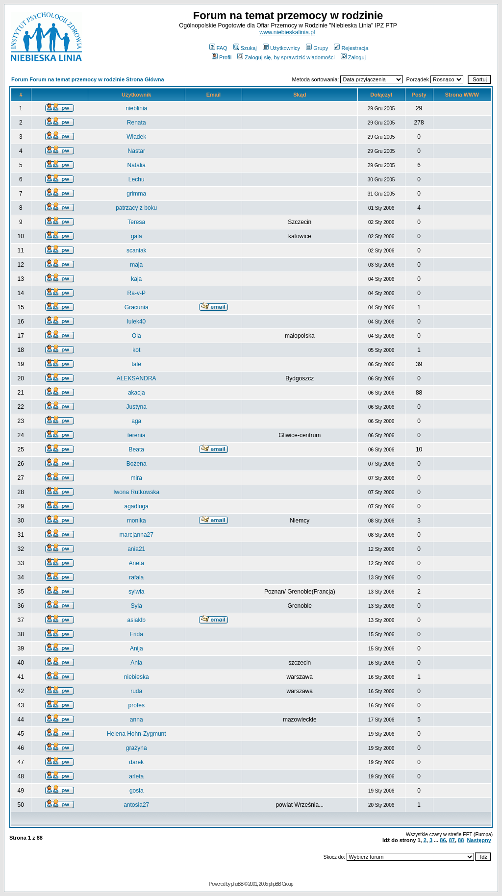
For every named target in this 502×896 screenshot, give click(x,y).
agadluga (137, 506)
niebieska (136, 676)
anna (136, 719)
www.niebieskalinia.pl (287, 32)
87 (452, 840)
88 (461, 840)
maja (136, 264)
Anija (136, 648)
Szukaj (245, 48)
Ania (136, 662)
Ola (136, 335)
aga (136, 421)
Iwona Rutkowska (136, 492)
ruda (136, 691)
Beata (136, 449)
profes (136, 705)
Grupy (317, 48)
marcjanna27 (136, 534)
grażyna (136, 748)
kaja (136, 278)
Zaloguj (353, 57)
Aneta (136, 563)
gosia (136, 790)
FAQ (218, 48)
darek (136, 762)
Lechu (136, 179)
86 (443, 840)
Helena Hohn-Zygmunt (136, 733)
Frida (136, 634)
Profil (221, 57)
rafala (136, 577)
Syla (136, 605)
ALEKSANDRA (136, 378)
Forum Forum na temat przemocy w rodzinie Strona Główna (87, 79)
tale (136, 364)
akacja (136, 392)
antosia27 (136, 804)
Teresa (136, 222)
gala (136, 236)
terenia (136, 435)
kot (136, 350)
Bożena (136, 463)
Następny (479, 840)
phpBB (237, 884)
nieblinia (136, 108)
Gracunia (137, 307)
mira (136, 477)
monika (136, 520)
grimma (136, 193)
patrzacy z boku (136, 207)
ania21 (136, 549)
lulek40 (136, 321)
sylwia (136, 591)
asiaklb (136, 620)
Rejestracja (351, 48)
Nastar (136, 151)
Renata (136, 122)
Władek (136, 136)
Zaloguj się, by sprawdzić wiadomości (285, 57)
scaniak (136, 250)
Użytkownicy (281, 48)
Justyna (136, 406)
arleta (136, 776)
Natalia (136, 165)
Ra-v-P (136, 293)
